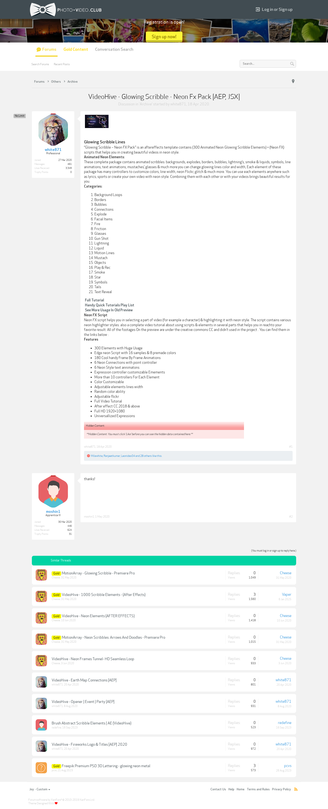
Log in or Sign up (274, 9)
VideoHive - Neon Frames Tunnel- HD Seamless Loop (93, 659)
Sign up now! (164, 36)
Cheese (56, 577)
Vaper (286, 594)
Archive (146, 104)
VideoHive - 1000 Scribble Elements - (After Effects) (103, 594)
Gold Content (75, 49)
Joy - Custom (39, 789)
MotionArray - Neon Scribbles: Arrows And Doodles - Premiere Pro (113, 637)
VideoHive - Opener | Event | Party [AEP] (83, 701)
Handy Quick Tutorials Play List (109, 305)
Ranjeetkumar (112, 456)
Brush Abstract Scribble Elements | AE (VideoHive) (91, 723)
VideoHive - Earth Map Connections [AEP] (84, 680)
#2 (291, 516)
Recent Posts (62, 64)
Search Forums (40, 64)
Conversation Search (114, 49)
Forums (49, 49)
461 (69, 164)
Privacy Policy (281, 789)
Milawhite (97, 456)
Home (240, 789)
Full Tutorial (94, 300)
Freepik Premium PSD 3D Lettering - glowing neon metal (106, 766)
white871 (178, 104)
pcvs (54, 770)
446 (69, 526)
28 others (146, 456)
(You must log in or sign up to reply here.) (273, 550)
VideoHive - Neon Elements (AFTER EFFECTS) (98, 616)
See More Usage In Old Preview (109, 310)
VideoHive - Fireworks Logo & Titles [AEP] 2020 (89, 744)
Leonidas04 (128, 456)
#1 (291, 446)
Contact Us (218, 789)
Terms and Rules (258, 789)
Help (231, 789)
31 (70, 534)
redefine (56, 727)
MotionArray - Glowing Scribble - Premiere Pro (98, 573)
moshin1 (89, 516)
